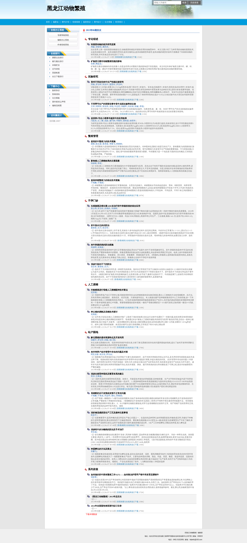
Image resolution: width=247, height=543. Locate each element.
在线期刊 (55, 53)
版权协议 (87, 22)
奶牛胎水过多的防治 (100, 225)
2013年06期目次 (93, 30)
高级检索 (56, 73)
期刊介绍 (65, 22)
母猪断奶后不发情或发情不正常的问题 (108, 393)
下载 (135, 57)
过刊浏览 (56, 69)
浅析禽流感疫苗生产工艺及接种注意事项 (109, 412)
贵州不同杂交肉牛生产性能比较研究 (107, 82)
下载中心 (55, 86)
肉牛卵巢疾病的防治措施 (102, 245)
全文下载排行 (57, 76)
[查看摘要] (119, 57)
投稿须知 (56, 94)
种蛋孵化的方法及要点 (101, 449)
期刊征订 (97, 22)
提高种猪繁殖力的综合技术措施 (105, 180)
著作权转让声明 (58, 102)
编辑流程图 (57, 105)
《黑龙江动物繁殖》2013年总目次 (106, 496)
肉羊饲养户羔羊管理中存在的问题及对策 (109, 352)
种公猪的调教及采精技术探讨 (104, 312)
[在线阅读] (127, 57)
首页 (48, 22)
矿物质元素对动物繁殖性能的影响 (106, 61)
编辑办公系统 (63, 40)
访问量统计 (56, 115)
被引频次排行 (57, 61)
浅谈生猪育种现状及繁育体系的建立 (107, 374)
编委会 (56, 22)
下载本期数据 (91, 514)
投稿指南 (76, 22)
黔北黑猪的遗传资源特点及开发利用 (107, 337)
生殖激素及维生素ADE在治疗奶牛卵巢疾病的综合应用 (115, 206)
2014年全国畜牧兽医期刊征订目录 (106, 506)
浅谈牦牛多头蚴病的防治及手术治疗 (107, 429)
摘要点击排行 (57, 57)
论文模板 (108, 22)
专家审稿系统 (63, 35)
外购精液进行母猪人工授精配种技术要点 (109, 290)
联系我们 (119, 22)
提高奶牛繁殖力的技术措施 (103, 141)
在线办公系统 (57, 30)
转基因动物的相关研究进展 (103, 44)
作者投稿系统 (63, 45)
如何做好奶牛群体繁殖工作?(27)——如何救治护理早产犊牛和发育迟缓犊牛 (125, 474)
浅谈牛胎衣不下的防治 (101, 264)
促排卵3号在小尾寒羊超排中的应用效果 (109, 118)
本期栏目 (56, 65)
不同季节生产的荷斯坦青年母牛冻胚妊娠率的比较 (113, 104)
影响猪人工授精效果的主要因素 (105, 161)
